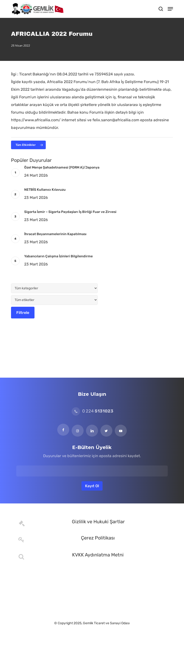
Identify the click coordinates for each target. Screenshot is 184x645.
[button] (170, 8)
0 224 (92, 411)
